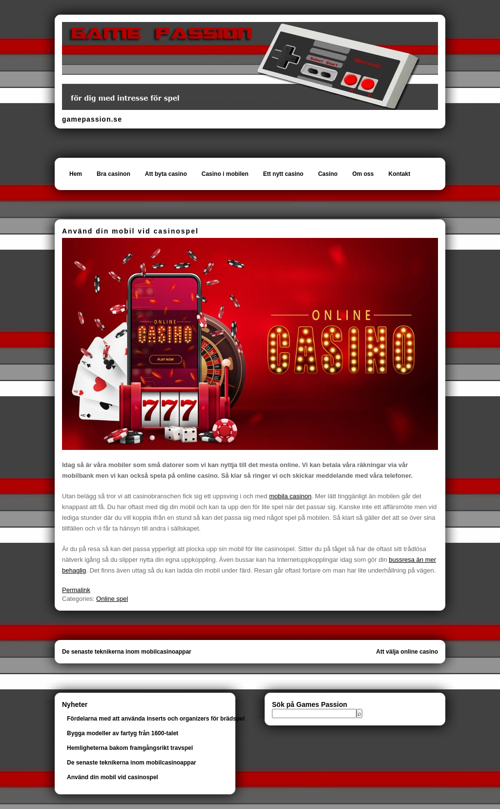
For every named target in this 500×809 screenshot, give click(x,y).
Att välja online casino (407, 651)
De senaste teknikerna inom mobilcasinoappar (126, 651)
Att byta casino (166, 173)
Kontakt (399, 173)
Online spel (112, 598)
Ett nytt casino (283, 173)
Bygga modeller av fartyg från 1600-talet (122, 733)
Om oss (363, 173)
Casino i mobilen (225, 173)
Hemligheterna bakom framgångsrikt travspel (130, 748)
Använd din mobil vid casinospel (112, 777)
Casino (327, 173)
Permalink (76, 590)
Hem (75, 173)
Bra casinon (113, 173)
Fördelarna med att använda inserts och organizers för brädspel (156, 718)
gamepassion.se (92, 119)
